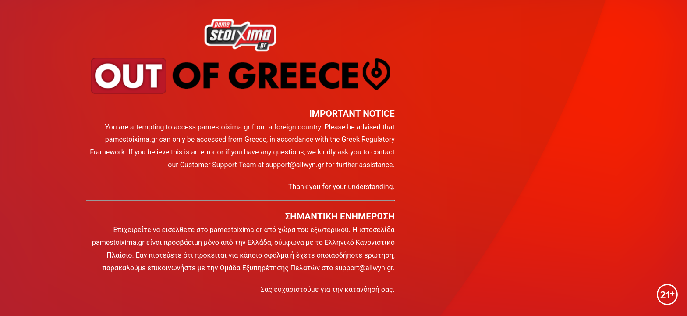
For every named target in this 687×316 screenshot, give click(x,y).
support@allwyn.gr (295, 165)
